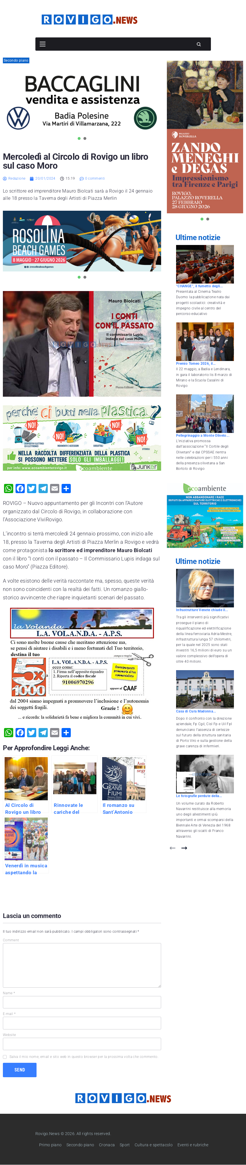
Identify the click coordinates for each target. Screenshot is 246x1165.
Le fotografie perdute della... (199, 796)
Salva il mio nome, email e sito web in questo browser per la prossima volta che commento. (84, 1057)
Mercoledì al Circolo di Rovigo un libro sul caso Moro (75, 161)
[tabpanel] (82, 102)
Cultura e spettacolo (154, 1145)
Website (9, 1035)
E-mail (9, 1014)
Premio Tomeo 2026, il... (196, 364)
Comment (11, 940)
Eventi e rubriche (193, 1145)
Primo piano (50, 1145)
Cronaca (107, 1145)
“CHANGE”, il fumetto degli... (199, 286)
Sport (125, 1145)
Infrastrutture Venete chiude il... (202, 610)
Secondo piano (16, 60)
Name (9, 993)
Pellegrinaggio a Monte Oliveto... (202, 436)
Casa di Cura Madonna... (196, 711)
